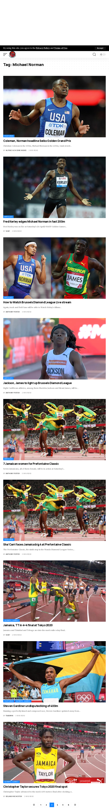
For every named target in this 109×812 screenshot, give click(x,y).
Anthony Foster (13, 312)
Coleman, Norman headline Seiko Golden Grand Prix (37, 141)
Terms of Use (60, 48)
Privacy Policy (43, 48)
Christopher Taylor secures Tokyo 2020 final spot (35, 786)
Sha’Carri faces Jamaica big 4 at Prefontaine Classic (37, 544)
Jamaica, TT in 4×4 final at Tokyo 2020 (27, 625)
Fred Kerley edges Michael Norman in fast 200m (34, 221)
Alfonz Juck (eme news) (16, 150)
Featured (8, 136)
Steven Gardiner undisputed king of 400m (30, 706)
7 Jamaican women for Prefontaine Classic (31, 464)
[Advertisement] (54, 22)
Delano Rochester (14, 796)
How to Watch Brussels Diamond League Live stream (37, 302)
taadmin (9, 715)
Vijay (8, 231)
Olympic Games (11, 620)
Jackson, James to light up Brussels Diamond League (37, 383)
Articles (8, 216)
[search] (94, 54)
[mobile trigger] (6, 54)
